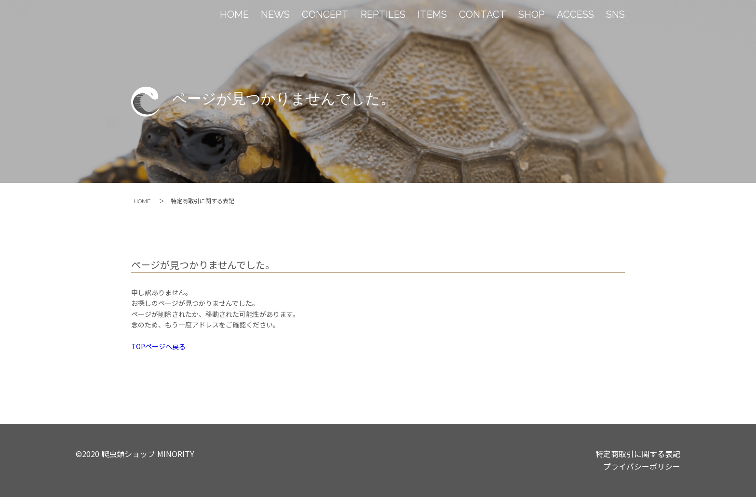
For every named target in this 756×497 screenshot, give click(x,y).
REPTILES (383, 14)
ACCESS (575, 14)
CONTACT (482, 14)
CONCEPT (325, 14)
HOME (234, 14)
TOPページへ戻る (158, 346)
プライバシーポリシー (641, 466)
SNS (615, 14)
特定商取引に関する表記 (637, 453)
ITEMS (432, 14)
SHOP (531, 14)
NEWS (275, 14)
